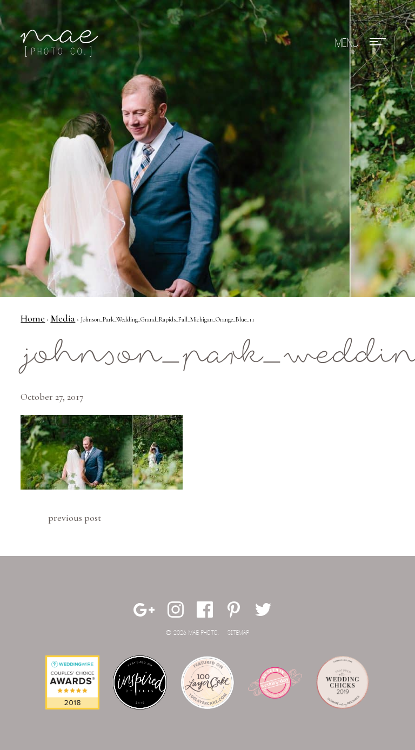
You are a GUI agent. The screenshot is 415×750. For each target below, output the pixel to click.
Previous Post (74, 518)
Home (33, 318)
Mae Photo (61, 43)
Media (62, 318)
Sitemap (238, 633)
